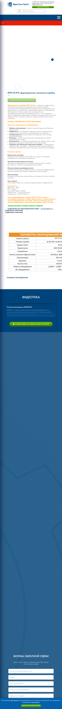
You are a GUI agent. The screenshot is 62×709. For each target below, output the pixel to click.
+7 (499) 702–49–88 (37, 2)
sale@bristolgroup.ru (37, 5)
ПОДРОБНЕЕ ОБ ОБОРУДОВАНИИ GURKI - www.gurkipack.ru (30, 209)
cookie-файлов (35, 702)
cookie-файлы (14, 700)
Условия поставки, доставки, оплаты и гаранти (25, 205)
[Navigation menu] (58, 17)
